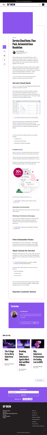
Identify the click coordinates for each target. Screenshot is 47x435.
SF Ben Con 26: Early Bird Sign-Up (23, 1)
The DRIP (23, 317)
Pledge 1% (34, 421)
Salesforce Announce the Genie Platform (25, 117)
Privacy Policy (35, 423)
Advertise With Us (36, 419)
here (30, 197)
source (37, 158)
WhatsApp (15, 218)
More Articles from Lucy (26, 322)
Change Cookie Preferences (38, 426)
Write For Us (34, 415)
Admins (14, 37)
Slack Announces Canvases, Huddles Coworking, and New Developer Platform (25, 263)
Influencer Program (36, 417)
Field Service (18, 152)
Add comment (39, 380)
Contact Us (34, 412)
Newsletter (43, 4)
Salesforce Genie (16, 86)
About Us (34, 410)
